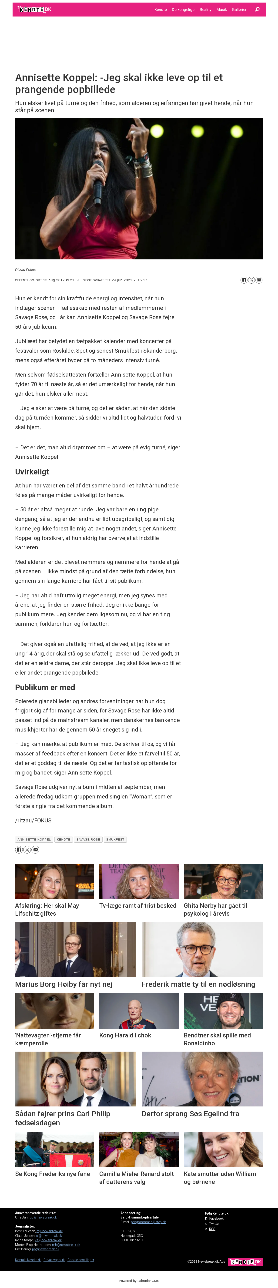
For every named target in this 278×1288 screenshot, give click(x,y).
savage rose (88, 839)
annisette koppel (34, 839)
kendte (63, 839)
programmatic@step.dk (148, 1222)
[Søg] (257, 10)
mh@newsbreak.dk (66, 1245)
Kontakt (21, 1260)
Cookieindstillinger (80, 1260)
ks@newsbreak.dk (48, 1240)
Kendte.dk (34, 1260)
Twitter (214, 1223)
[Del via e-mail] (258, 280)
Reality (205, 9)
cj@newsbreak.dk (49, 1236)
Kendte (160, 9)
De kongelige (183, 9)
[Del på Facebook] (244, 280)
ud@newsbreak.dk (43, 1217)
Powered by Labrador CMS (139, 1281)
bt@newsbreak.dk (50, 1231)
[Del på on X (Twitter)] (251, 280)
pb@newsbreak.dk (45, 1249)
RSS (212, 1229)
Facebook (216, 1218)
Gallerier (239, 9)
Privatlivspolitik (54, 1260)
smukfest (115, 839)
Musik (222, 9)
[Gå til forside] (34, 9)
